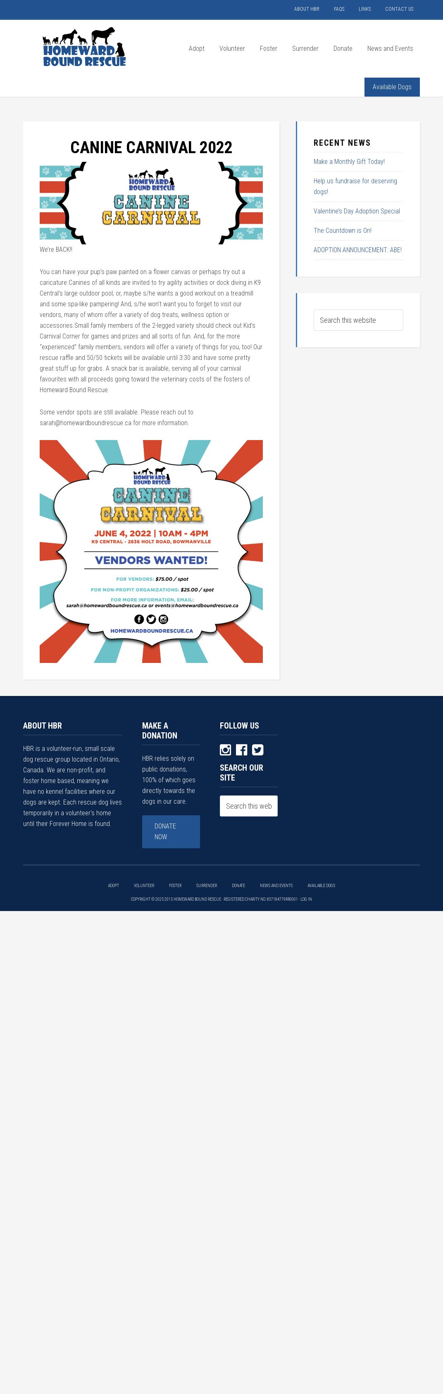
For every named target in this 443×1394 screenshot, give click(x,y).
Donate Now (165, 831)
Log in (306, 899)
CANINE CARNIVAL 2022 (151, 147)
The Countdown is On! (343, 230)
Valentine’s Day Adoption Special (357, 211)
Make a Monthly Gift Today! (349, 162)
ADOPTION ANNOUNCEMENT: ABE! (358, 250)
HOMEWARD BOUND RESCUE (85, 46)
